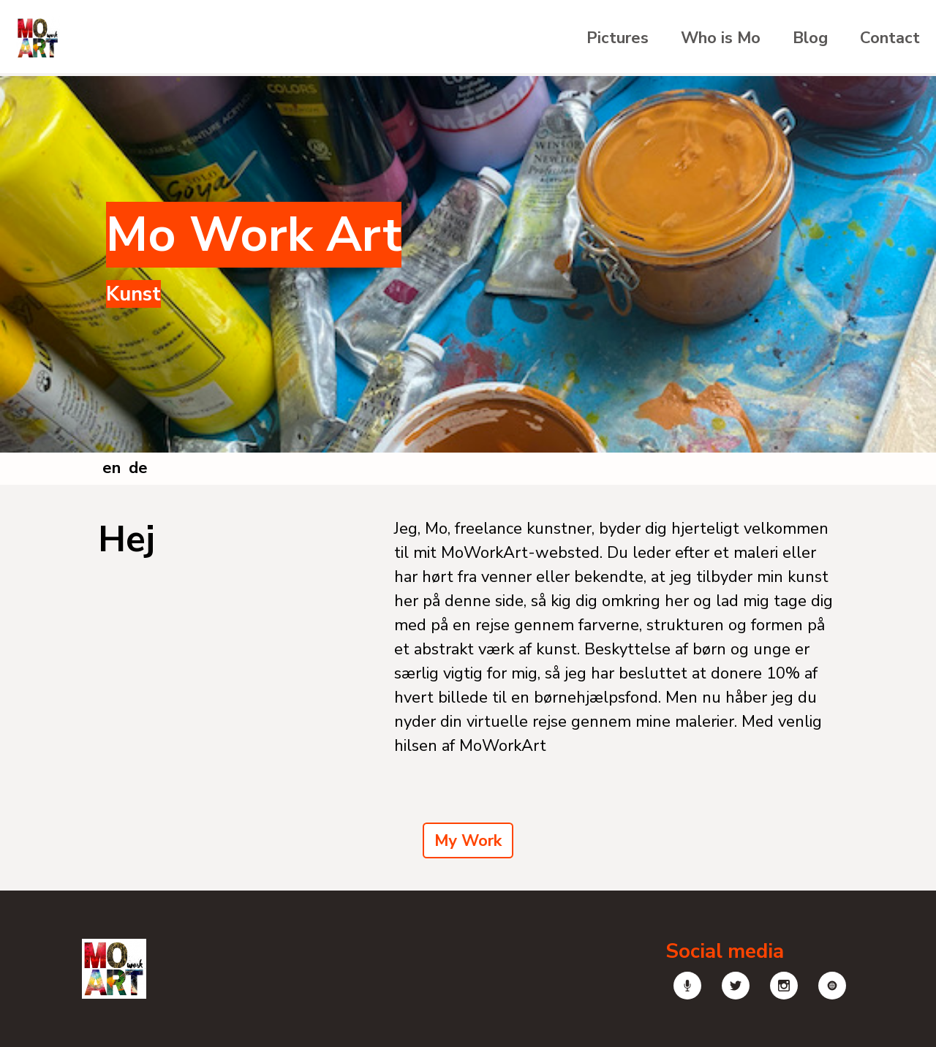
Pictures (617, 38)
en (111, 468)
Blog (810, 38)
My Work (468, 841)
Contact (890, 38)
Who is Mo (720, 38)
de (138, 468)
